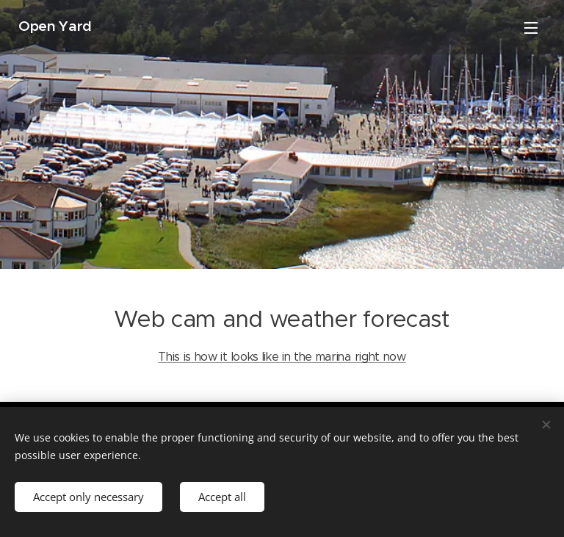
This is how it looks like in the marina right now (281, 357)
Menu (531, 28)
